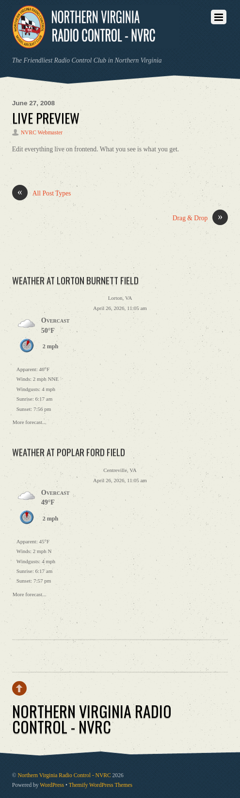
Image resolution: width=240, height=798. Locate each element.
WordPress (52, 785)
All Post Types (41, 193)
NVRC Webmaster (42, 133)
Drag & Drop (200, 218)
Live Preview (46, 118)
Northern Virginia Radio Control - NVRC (64, 775)
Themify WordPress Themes (100, 785)
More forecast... (30, 421)
